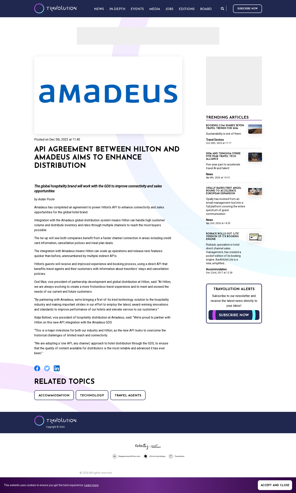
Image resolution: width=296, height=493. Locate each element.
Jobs (169, 9)
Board (206, 9)
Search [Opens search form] (222, 8)
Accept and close (275, 485)
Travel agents (128, 395)
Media (154, 9)
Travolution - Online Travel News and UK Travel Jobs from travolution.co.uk (55, 421)
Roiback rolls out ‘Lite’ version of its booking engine (222, 237)
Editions (187, 9)
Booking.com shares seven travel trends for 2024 (225, 127)
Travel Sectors (215, 140)
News (209, 174)
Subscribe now (247, 9)
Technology (92, 395)
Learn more (91, 485)
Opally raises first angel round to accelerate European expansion (223, 191)
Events (137, 9)
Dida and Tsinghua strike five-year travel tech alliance (223, 156)
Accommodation (54, 395)
